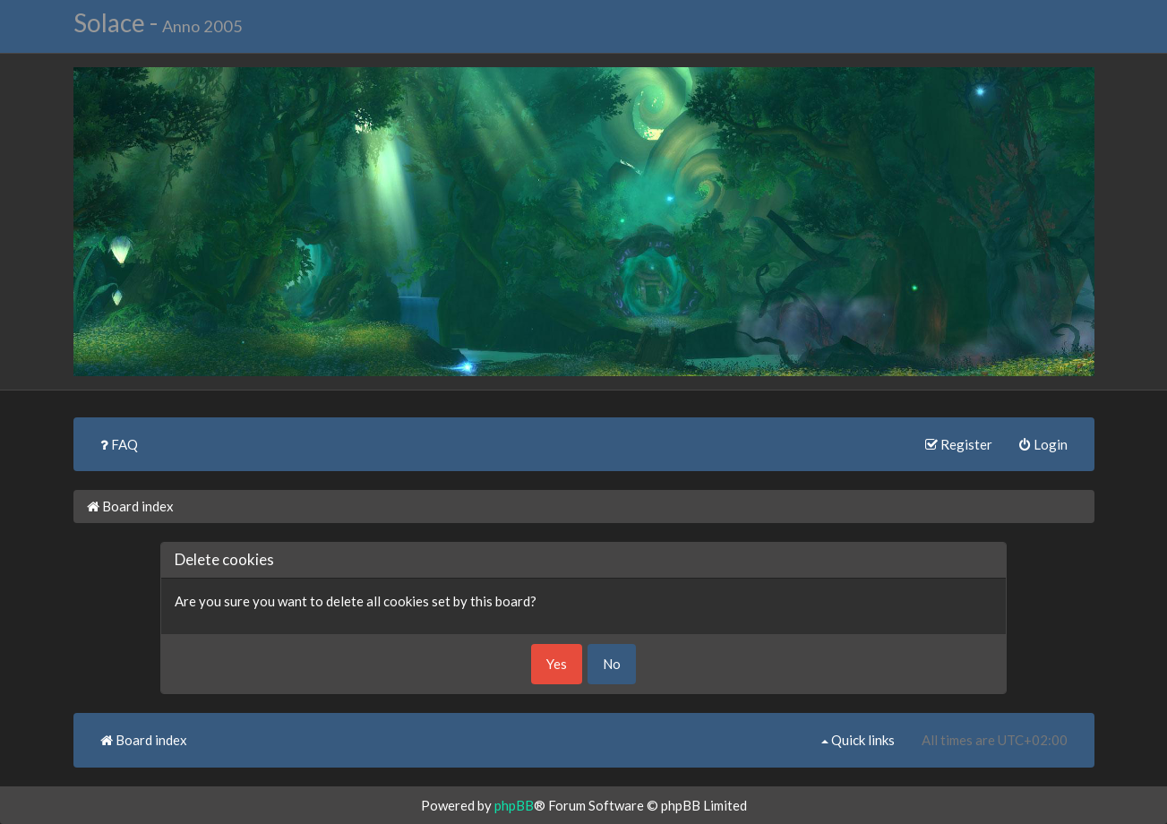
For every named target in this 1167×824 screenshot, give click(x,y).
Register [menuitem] (958, 444)
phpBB (514, 805)
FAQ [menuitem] (119, 444)
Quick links (858, 740)
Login (1043, 444)
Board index (130, 506)
